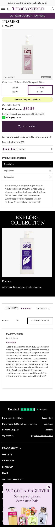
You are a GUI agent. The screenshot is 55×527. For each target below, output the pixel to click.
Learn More (47, 418)
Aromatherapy (12, 479)
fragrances (11, 448)
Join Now (48, 424)
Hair (5, 473)
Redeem (49, 429)
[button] (27, 54)
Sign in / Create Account (42, 435)
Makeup (7, 466)
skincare (8, 460)
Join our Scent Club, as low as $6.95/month (27, 3)
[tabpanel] (27, 194)
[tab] (27, 164)
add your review (40, 320)
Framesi (9, 26)
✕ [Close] (49, 487)
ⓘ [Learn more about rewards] (50, 137)
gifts (7, 454)
